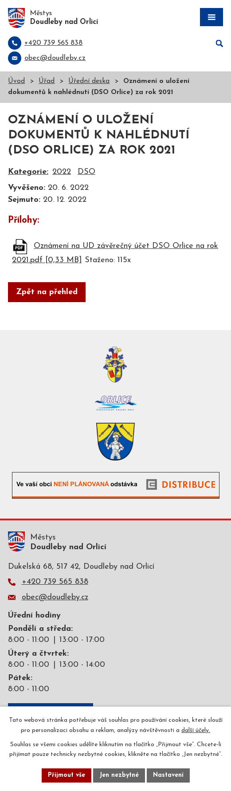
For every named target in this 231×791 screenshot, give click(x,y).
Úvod (16, 81)
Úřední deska (89, 81)
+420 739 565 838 (55, 582)
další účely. (195, 730)
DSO (86, 172)
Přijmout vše (66, 775)
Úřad (47, 81)
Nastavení (168, 775)
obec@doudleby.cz (55, 597)
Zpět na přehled (47, 292)
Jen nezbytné (119, 775)
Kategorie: (28, 172)
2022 (61, 172)
